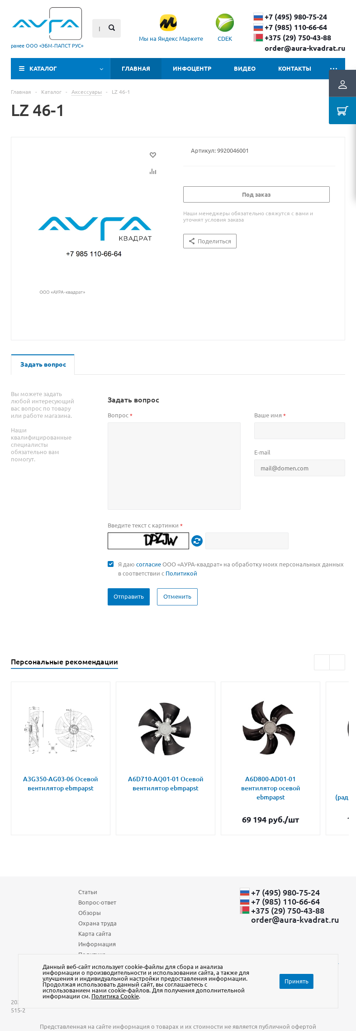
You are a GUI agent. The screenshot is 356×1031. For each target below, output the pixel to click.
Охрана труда (97, 923)
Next (337, 662)
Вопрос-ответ (97, 902)
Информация (97, 944)
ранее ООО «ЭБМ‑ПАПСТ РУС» (47, 45)
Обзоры (89, 912)
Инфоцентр (192, 68)
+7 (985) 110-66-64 (296, 27)
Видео (245, 68)
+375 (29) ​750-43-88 (298, 38)
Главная (136, 68)
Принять (297, 981)
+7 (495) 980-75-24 (296, 17)
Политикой (181, 573)
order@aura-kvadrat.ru (305, 48)
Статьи (87, 891)
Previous (321, 662)
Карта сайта (94, 933)
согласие (148, 564)
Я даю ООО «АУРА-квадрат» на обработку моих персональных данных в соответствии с (231, 568)
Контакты (294, 68)
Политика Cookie (115, 996)
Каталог (43, 68)
